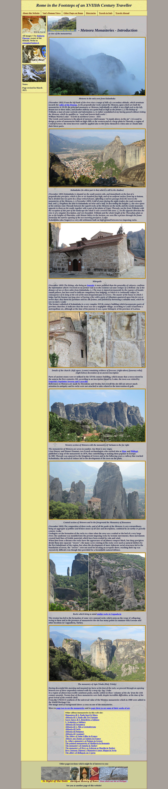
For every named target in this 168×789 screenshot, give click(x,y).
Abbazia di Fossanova (75, 724)
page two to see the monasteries (70, 708)
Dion (124, 451)
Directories (91, 13)
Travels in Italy (105, 13)
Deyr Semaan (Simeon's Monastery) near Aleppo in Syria (90, 750)
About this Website (31, 13)
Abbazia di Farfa (72, 729)
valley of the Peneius (68, 105)
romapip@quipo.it (30, 43)
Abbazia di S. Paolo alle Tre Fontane (81, 717)
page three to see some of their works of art (110, 708)
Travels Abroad (122, 13)
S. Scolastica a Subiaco (75, 722)
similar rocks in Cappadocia (109, 614)
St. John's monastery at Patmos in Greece (84, 741)
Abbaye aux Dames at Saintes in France (83, 739)
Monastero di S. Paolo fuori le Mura (81, 715)
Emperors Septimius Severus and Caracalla (68, 381)
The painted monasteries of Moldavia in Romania (87, 743)
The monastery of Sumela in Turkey (81, 746)
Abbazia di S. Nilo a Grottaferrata (80, 727)
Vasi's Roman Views (52, 13)
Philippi (134, 451)
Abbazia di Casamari (74, 734)
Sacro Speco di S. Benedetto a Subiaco (82, 720)
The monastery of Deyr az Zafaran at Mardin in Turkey (90, 748)
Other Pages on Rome (73, 13)
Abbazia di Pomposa (74, 731)
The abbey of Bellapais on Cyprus (80, 753)
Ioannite (90, 285)
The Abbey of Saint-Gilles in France (81, 736)
